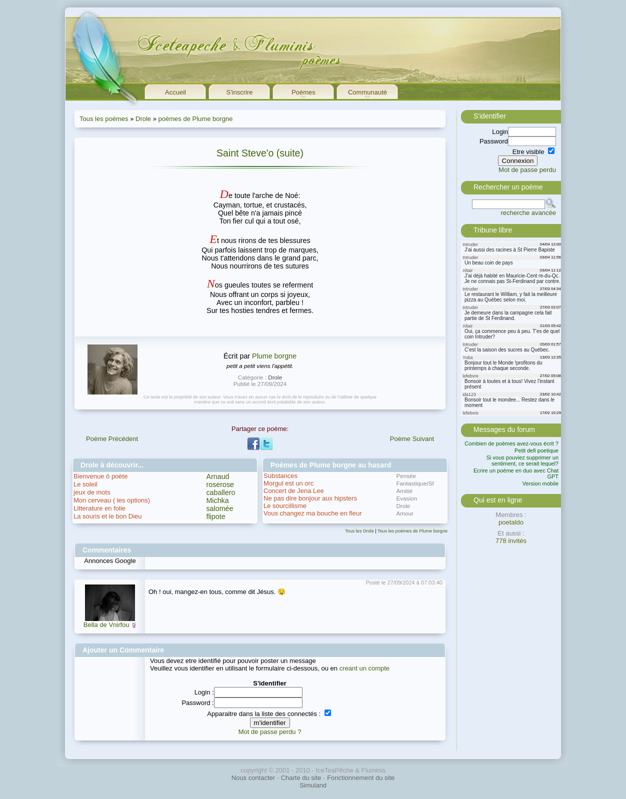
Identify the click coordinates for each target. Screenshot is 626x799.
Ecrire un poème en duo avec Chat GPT (516, 474)
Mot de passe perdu (527, 170)
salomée (219, 508)
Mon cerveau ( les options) (112, 500)
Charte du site (301, 778)
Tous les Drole (359, 531)
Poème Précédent (112, 438)
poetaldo (511, 522)
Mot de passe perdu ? (270, 732)
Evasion (406, 498)
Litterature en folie (100, 508)
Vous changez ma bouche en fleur (313, 513)
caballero (220, 492)
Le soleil (86, 484)
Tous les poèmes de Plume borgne (413, 531)
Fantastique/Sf (415, 483)
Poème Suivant (412, 438)
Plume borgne (274, 356)
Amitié (404, 491)
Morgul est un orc (289, 483)
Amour (404, 513)
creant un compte (365, 668)
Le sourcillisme (285, 506)
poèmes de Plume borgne (195, 118)
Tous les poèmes (104, 118)
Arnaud (217, 476)
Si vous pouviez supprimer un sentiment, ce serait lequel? (522, 460)
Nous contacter (253, 778)
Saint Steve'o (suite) (260, 153)
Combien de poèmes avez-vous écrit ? (511, 443)
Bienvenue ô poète (101, 476)
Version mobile (540, 483)
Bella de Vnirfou (107, 624)
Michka (217, 500)
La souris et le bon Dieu (108, 516)
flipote (215, 516)
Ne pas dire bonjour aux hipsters (310, 498)
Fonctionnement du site (360, 778)
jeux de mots (92, 492)
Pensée (406, 475)
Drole (143, 118)
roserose (220, 484)
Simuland (313, 785)
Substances (281, 476)
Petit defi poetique (536, 451)
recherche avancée (528, 212)
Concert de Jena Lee (294, 490)
